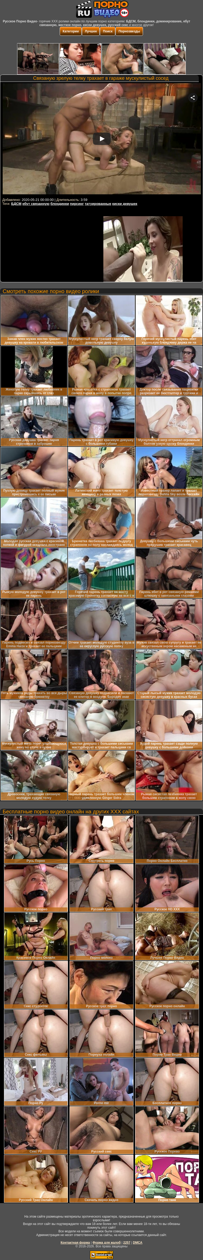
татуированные (98, 204)
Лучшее (91, 31)
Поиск (107, 31)
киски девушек (124, 204)
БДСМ (16, 204)
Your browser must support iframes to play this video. (101, 139)
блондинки (59, 204)
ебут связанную (35, 204)
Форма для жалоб (107, 1242)
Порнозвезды (129, 31)
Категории (71, 31)
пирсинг (77, 204)
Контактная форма (75, 1242)
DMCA (137, 1242)
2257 (126, 1242)
